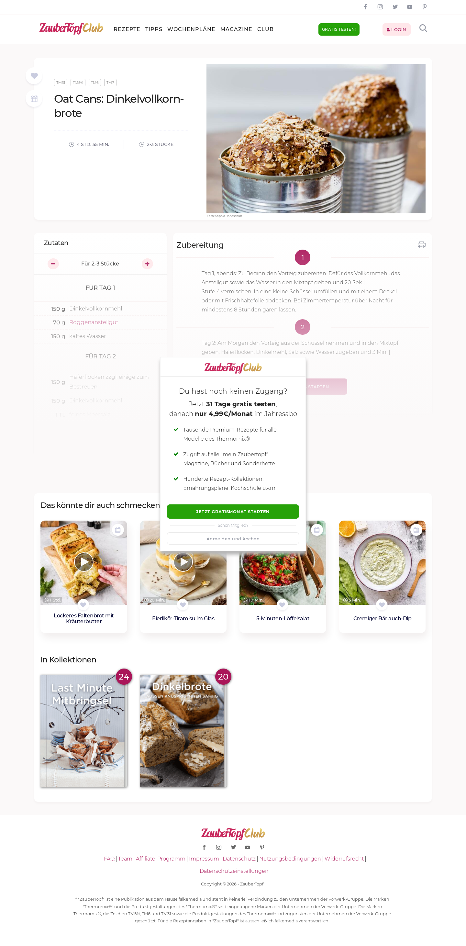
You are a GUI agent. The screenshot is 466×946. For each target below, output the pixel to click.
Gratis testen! (339, 29)
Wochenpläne (191, 29)
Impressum (204, 859)
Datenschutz (239, 859)
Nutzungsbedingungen (290, 859)
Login (396, 29)
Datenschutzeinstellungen (234, 871)
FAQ (109, 859)
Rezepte (127, 29)
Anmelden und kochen (233, 538)
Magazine (236, 29)
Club (265, 29)
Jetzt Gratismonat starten (233, 511)
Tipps (153, 29)
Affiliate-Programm (160, 859)
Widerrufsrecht (344, 859)
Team (125, 859)
